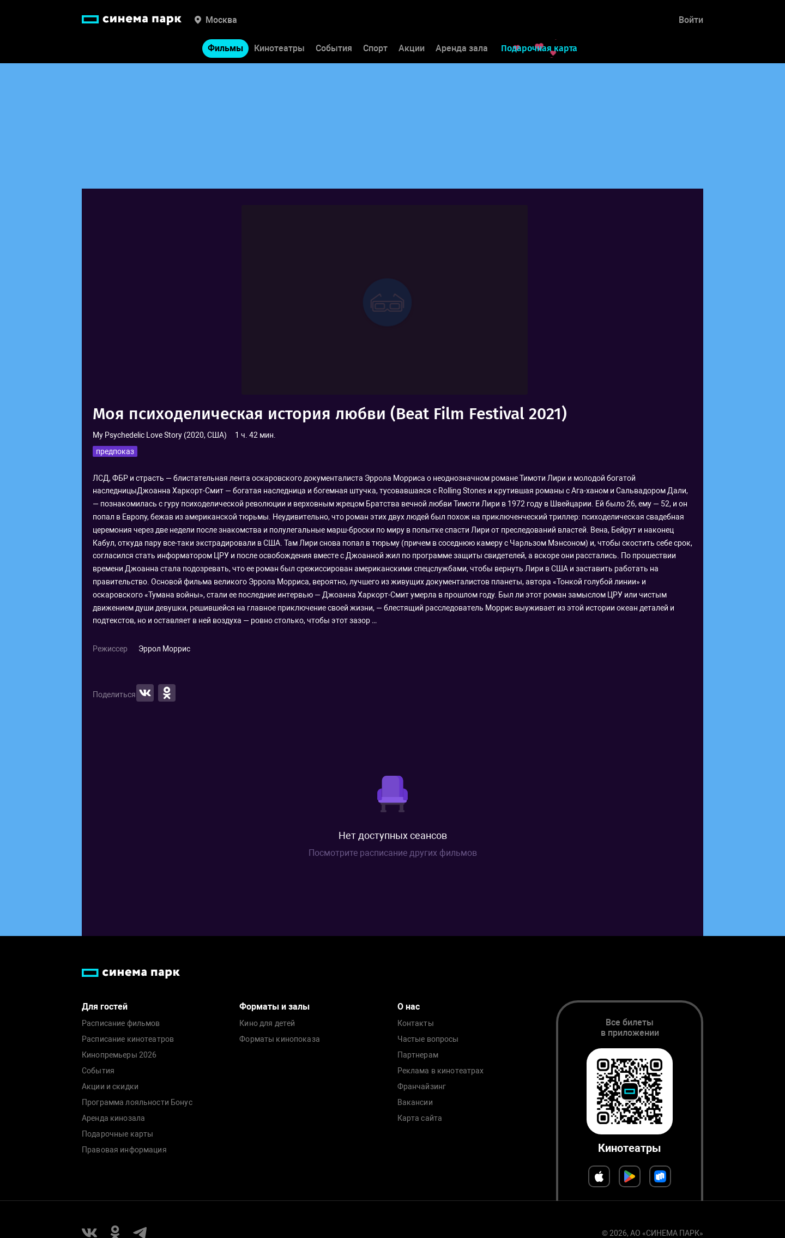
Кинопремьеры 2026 (119, 1055)
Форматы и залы (274, 1006)
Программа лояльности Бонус (137, 1102)
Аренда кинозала (113, 1118)
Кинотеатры (279, 48)
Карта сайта (420, 1118)
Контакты (415, 1023)
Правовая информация (124, 1150)
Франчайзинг (421, 1087)
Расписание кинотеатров (128, 1039)
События (334, 48)
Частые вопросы (428, 1039)
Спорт (375, 48)
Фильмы (225, 48)
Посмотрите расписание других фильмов (393, 853)
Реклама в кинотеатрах (440, 1071)
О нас (408, 1006)
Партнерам (417, 1055)
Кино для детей (267, 1023)
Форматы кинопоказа (279, 1039)
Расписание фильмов (121, 1023)
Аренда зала (462, 48)
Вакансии (415, 1102)
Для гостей (105, 1006)
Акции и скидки (110, 1087)
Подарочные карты (117, 1134)
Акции (411, 48)
